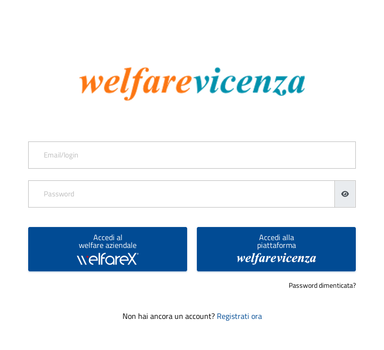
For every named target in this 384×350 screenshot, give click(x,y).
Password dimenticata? (322, 285)
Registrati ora (239, 316)
